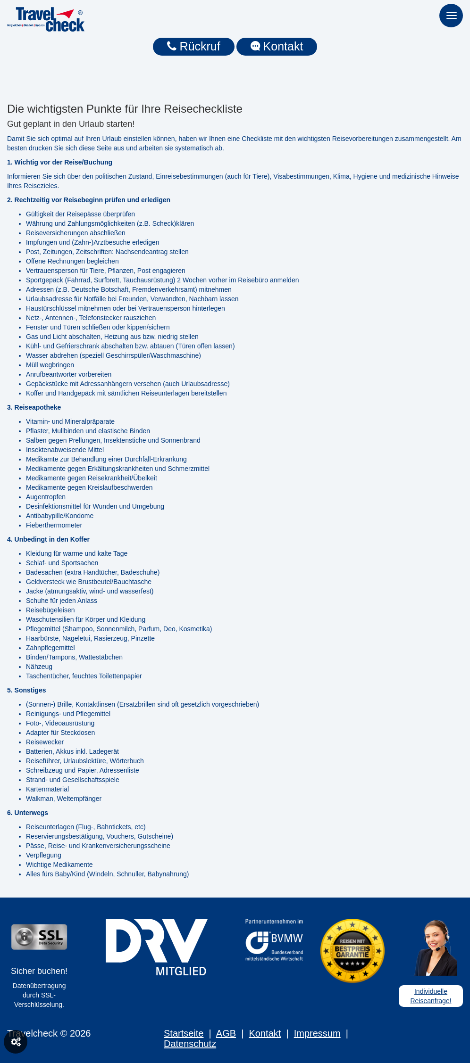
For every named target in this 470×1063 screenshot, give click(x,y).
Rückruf (193, 46)
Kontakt (277, 46)
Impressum (317, 1033)
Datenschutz (190, 1043)
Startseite (183, 1033)
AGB (226, 1033)
